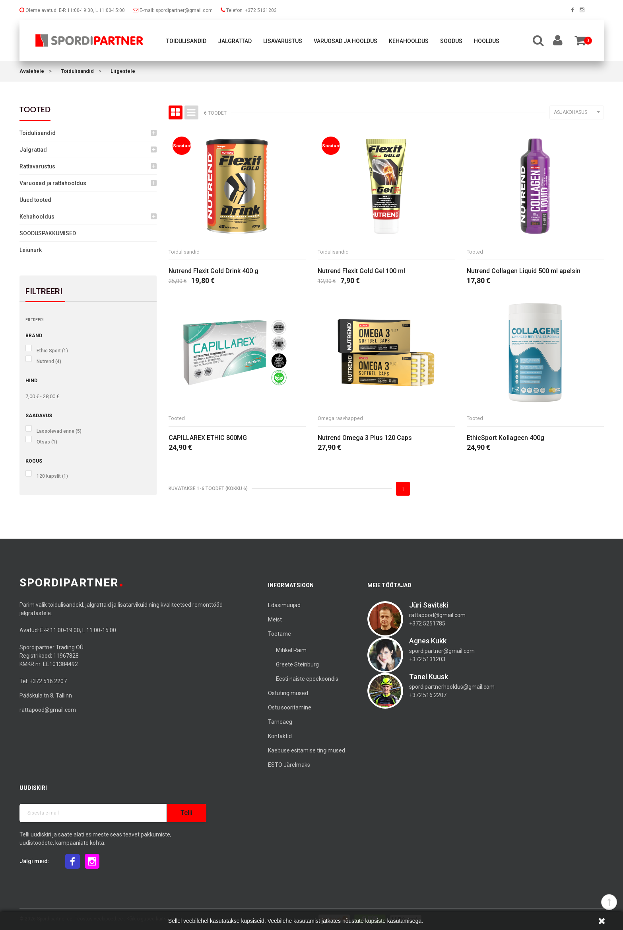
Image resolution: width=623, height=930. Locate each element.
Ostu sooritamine (289, 707)
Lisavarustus (282, 41)
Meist (275, 619)
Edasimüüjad (284, 605)
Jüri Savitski (428, 605)
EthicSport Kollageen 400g (505, 439)
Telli (186, 813)
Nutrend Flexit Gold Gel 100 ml (361, 271)
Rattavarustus (37, 166)
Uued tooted (35, 200)
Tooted (35, 109)
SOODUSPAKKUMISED (47, 233)
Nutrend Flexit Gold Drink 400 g (213, 271)
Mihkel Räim (291, 650)
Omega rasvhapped (342, 419)
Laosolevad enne (59, 431)
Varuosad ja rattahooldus (52, 183)
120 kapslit (52, 476)
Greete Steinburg (297, 664)
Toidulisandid (186, 41)
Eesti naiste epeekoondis (307, 679)
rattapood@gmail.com (47, 710)
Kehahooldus (409, 41)
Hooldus (486, 41)
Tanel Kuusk (428, 676)
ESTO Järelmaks (289, 765)
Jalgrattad (235, 41)
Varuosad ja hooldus (345, 41)
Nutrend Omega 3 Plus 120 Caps (365, 439)
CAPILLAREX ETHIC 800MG (208, 439)
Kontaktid (280, 736)
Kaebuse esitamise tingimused (306, 750)
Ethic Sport (52, 350)
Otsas (47, 442)
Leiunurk (30, 250)
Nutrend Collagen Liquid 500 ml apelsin (523, 271)
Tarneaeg (280, 722)
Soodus (451, 41)
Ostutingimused (288, 693)
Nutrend (49, 361)
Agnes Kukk (427, 641)
